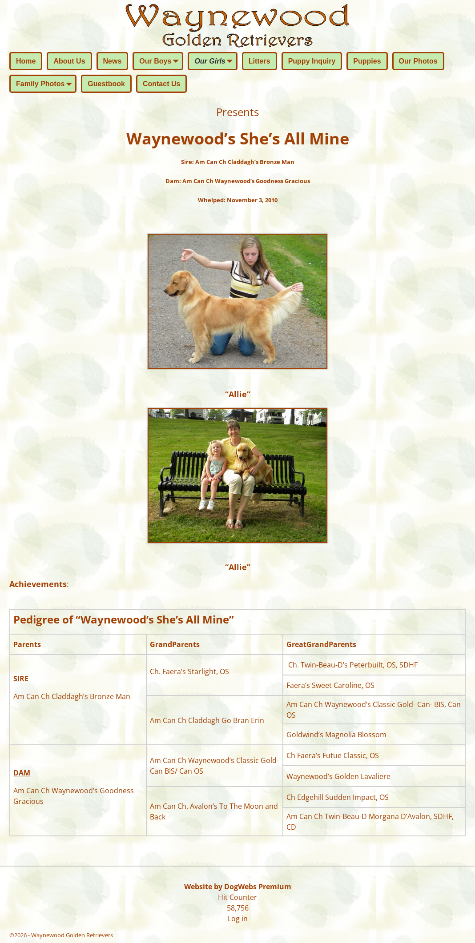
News (112, 61)
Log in (238, 918)
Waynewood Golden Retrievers (72, 935)
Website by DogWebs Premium (237, 886)
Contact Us (161, 84)
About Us (69, 61)
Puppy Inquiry (312, 61)
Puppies (367, 61)
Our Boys (160, 61)
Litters (259, 61)
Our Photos (418, 61)
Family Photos (45, 84)
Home (26, 61)
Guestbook (106, 84)
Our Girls (215, 61)
